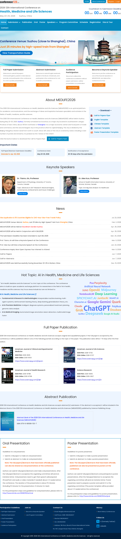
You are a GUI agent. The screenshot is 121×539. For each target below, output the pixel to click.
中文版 (87, 1)
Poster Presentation (7, 522)
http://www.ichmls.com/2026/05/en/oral (18, 493)
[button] (55, 62)
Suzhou (20, 122)
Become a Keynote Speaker (35, 512)
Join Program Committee (34, 515)
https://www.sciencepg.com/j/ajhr (28, 380)
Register (111, 2)
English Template (101, 120)
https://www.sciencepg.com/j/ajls (90, 359)
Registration (95, 22)
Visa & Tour (108, 22)
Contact (4, 28)
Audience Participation (8, 525)
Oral (36, 22)
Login (118, 2)
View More (22, 193)
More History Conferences (106, 512)
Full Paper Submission (8, 512)
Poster (42, 22)
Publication (27, 22)
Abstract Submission (8, 515)
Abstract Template (102, 128)
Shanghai (41, 125)
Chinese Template (101, 124)
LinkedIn (101, 526)
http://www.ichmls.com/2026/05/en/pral (95, 496)
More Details (10, 85)
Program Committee (68, 22)
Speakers (52, 22)
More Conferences (98, 1)
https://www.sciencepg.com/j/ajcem (29, 361)
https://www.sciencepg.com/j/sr (89, 380)
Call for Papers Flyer (102, 115)
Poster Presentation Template (106, 132)
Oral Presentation (7, 518)
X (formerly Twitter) (105, 521)
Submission (14, 22)
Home (3, 22)
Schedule (84, 22)
